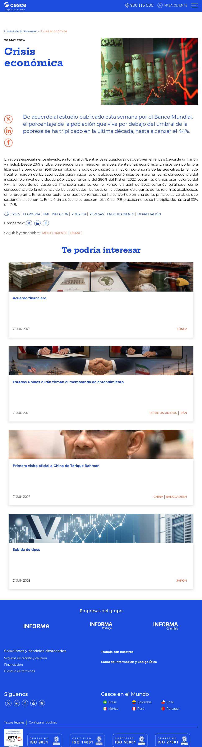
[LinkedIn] (17, 703)
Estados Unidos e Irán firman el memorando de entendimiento (68, 382)
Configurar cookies (43, 722)
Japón (181, 580)
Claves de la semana (20, 31)
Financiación (13, 665)
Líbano (76, 233)
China (158, 497)
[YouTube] (33, 703)
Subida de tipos (26, 550)
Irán (183, 413)
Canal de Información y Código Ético (129, 662)
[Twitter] (8, 703)
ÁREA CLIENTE (175, 5)
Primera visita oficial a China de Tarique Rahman (56, 466)
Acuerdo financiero (29, 298)
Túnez (182, 329)
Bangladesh (176, 497)
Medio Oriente (55, 233)
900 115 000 (141, 5)
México (113, 709)
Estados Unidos (163, 413)
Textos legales (14, 722)
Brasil (112, 702)
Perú (140, 709)
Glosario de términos (19, 671)
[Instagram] (42, 703)
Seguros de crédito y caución (25, 658)
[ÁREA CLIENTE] (194, 5)
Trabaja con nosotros (117, 652)
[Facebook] (25, 703)
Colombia (144, 702)
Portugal (172, 709)
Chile (170, 702)
